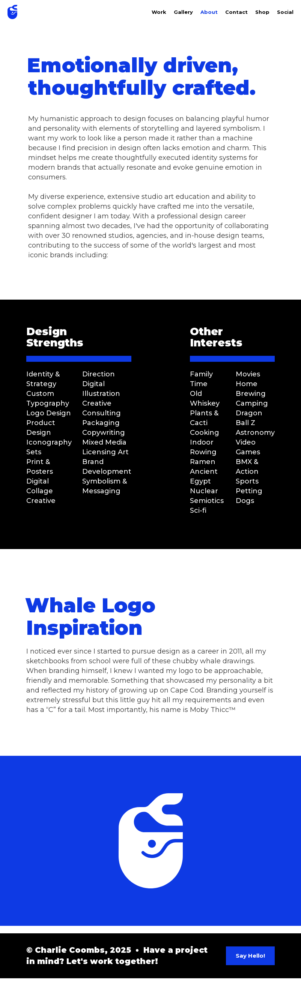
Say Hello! (250, 955)
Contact (236, 12)
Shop (262, 12)
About (209, 12)
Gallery (183, 12)
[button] (281, 12)
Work (159, 12)
